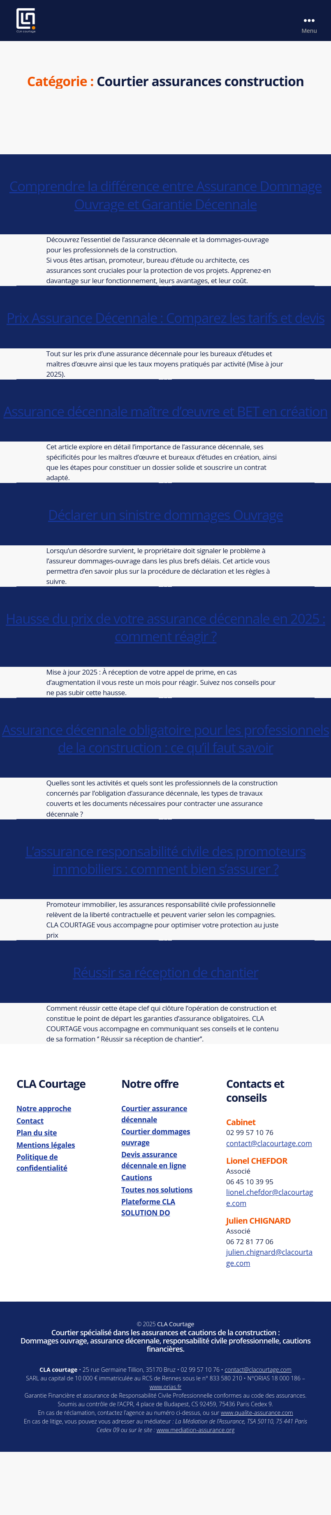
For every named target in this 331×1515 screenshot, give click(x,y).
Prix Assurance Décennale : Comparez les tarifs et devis (165, 337)
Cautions (136, 1240)
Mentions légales (45, 1208)
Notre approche (43, 1174)
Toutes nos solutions (156, 1251)
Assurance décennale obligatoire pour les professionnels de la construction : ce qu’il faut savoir (165, 794)
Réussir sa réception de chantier (165, 1037)
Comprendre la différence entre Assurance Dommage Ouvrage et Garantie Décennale (165, 206)
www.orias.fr (165, 1450)
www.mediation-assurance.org (196, 1493)
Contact (29, 1185)
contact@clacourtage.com (268, 1208)
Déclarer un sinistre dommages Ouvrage (165, 561)
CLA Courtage (176, 1387)
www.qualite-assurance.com (257, 1476)
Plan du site (36, 1197)
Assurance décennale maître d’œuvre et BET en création (165, 449)
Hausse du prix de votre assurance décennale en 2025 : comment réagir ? (165, 674)
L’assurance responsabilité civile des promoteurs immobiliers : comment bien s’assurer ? (165, 924)
